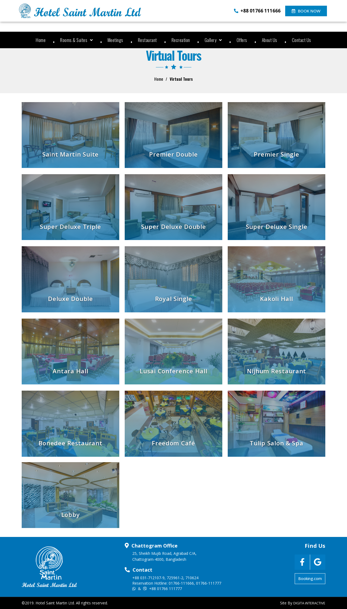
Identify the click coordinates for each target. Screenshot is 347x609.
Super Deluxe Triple (70, 226)
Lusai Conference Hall (173, 371)
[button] (306, 11)
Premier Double (173, 154)
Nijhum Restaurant (276, 371)
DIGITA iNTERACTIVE (309, 603)
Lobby (70, 514)
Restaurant (147, 40)
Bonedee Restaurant (70, 443)
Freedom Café (173, 443)
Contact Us (301, 40)
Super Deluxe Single (276, 226)
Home (41, 40)
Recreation (181, 40)
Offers (242, 40)
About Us (269, 40)
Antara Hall (70, 371)
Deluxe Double (70, 298)
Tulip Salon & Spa (276, 443)
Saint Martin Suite (70, 154)
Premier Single (276, 154)
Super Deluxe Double (173, 226)
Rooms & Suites (76, 40)
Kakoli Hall (276, 298)
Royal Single (173, 298)
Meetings (115, 40)
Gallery (213, 40)
